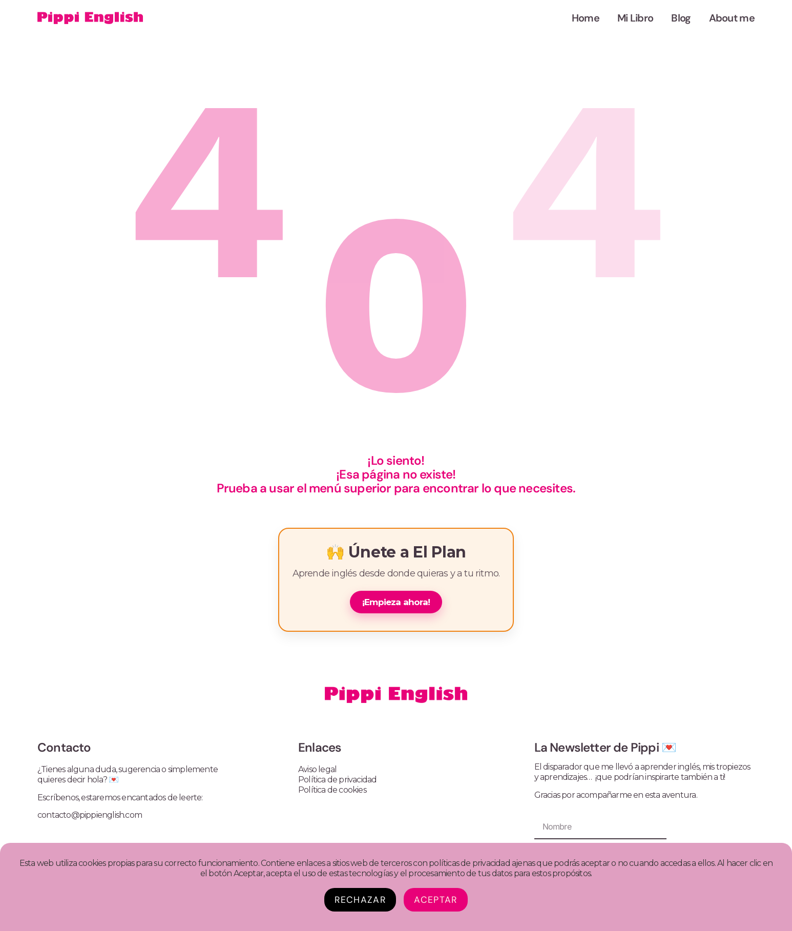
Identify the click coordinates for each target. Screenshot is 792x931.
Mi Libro (635, 18)
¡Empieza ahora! (396, 602)
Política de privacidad (337, 779)
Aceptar (435, 899)
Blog (681, 18)
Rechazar (360, 899)
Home (585, 18)
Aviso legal (317, 769)
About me (732, 18)
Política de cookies (332, 790)
